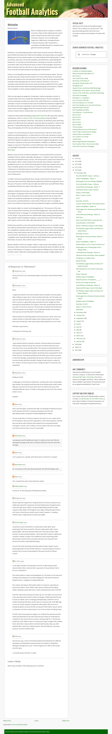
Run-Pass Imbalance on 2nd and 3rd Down (87, 105)
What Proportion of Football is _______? (89, 280)
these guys (11, 150)
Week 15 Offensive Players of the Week (89, 226)
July (77, 324)
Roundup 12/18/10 (82, 234)
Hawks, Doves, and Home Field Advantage (87, 88)
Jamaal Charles (81, 261)
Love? (78, 198)
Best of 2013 (77, 115)
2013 (76, 161)
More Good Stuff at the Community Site (89, 220)
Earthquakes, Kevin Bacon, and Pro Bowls (86, 90)
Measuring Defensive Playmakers (84, 142)
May (78, 330)
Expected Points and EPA (81, 108)
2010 (76, 170)
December (80, 173)
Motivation (13, 25)
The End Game (77, 127)
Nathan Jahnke (19, 486)
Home (37, 721)
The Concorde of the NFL (81, 100)
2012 (76, 164)
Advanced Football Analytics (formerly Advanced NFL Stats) (29, 732)
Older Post (65, 721)
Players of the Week (83, 193)
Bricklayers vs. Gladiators (81, 98)
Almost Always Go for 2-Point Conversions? (90, 244)
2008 (76, 347)
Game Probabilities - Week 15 (86, 242)
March (78, 336)
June (78, 327)
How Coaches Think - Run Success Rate (86, 144)
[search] (91, 54)
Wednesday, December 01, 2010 (19, 273)
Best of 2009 (77, 125)
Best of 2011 (77, 120)
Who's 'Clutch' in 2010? (83, 195)
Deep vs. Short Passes (83, 307)
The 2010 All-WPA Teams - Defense (87, 176)
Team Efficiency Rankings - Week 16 (88, 214)
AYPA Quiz (79, 217)
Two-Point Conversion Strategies (83, 146)
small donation (85, 399)
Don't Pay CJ (77, 76)
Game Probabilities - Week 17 (86, 179)
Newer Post (7, 721)
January (79, 341)
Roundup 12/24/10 (82, 201)
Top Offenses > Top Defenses (83, 112)
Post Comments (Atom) (19, 725)
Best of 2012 (77, 117)
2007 (76, 350)
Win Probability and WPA (81, 110)
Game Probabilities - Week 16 (86, 206)
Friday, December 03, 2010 (18, 563)
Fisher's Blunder (81, 274)
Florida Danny (19, 522)
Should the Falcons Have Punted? (87, 190)
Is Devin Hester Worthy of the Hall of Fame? (90, 204)
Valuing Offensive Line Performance (85, 129)
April (78, 333)
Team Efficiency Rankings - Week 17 (88, 187)
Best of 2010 (77, 122)
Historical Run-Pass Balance (82, 134)
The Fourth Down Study (80, 78)
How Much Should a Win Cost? (83, 83)
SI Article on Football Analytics (82, 71)
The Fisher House (98, 399)
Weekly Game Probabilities (85, 277)
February (79, 338)
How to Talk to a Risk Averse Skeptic (84, 132)
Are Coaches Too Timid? (80, 137)
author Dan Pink (41, 116)
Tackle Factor (77, 139)
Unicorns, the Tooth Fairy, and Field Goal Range (88, 93)
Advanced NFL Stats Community (83, 377)
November (80, 312)
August (78, 321)
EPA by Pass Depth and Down (86, 282)
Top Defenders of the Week (85, 223)
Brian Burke (18, 436)
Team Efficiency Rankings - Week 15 (88, 252)
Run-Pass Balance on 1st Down (83, 103)
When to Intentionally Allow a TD (83, 74)
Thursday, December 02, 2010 (19, 488)
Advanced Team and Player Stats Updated (90, 255)
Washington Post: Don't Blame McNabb (89, 181)
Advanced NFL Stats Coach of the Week (89, 288)
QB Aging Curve (78, 86)
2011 (76, 167)
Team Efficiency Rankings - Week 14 (88, 285)
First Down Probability (80, 95)
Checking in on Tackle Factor (85, 258)
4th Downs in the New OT (81, 81)
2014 (76, 158)
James (16, 404)
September (80, 318)
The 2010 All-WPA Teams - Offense (87, 184)
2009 (76, 344)
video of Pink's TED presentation (34, 118)
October (79, 315)
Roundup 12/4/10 (82, 304)
